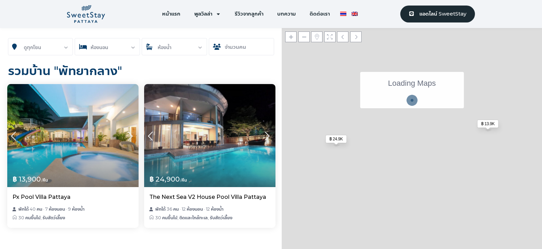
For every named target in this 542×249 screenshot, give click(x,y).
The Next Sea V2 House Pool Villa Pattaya (207, 197)
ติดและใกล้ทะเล (193, 217)
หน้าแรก (171, 13)
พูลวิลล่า (207, 14)
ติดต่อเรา (320, 13)
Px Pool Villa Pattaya (41, 197)
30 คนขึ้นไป (29, 217)
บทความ (286, 13)
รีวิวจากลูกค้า (249, 13)
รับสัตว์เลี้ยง (54, 217)
